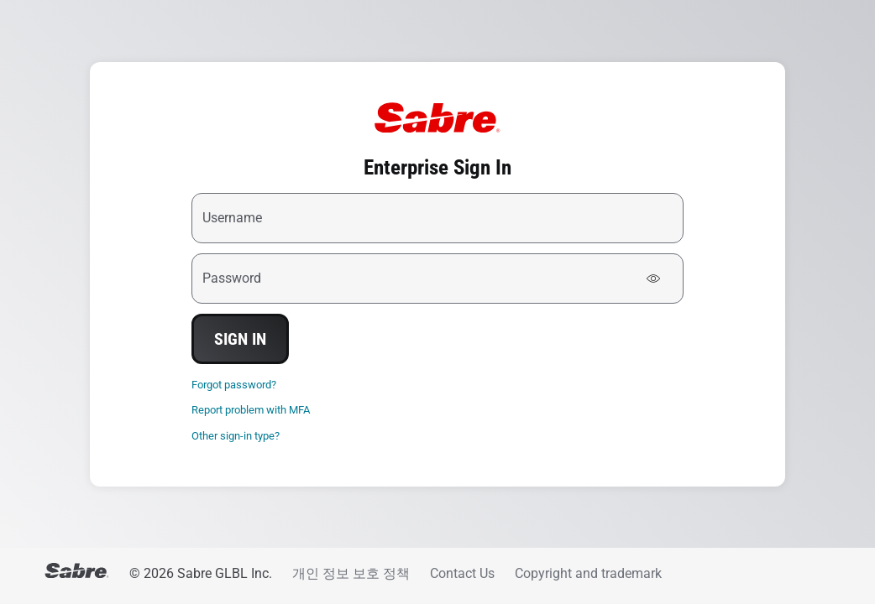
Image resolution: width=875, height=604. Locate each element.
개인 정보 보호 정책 (351, 573)
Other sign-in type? (235, 436)
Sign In (240, 339)
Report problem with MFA (250, 410)
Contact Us (462, 573)
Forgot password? (233, 384)
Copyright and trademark (588, 573)
